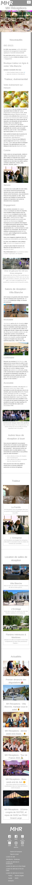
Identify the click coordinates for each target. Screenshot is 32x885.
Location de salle (10, 856)
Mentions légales (19, 875)
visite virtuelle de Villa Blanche (17, 74)
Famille (10, 878)
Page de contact (14, 854)
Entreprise (11, 880)
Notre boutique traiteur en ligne (15, 72)
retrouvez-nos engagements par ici (16, 243)
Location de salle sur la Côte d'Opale (15, 866)
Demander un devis (16, 18)
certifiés (22, 49)
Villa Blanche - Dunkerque (13, 859)
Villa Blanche (16, 292)
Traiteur (10, 875)
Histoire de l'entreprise (16, 851)
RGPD (16, 878)
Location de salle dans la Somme (15, 873)
